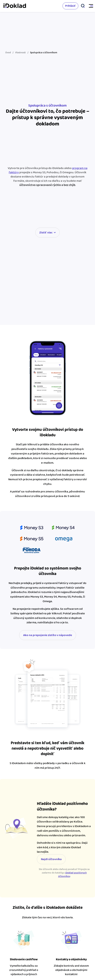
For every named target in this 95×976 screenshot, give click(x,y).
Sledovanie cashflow (24, 959)
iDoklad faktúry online (15, 6)
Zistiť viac (46, 232)
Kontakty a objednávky (71, 959)
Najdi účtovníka (51, 859)
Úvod (8, 53)
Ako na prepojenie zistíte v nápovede (47, 635)
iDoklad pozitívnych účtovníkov (72, 874)
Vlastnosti (20, 53)
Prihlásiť (70, 6)
